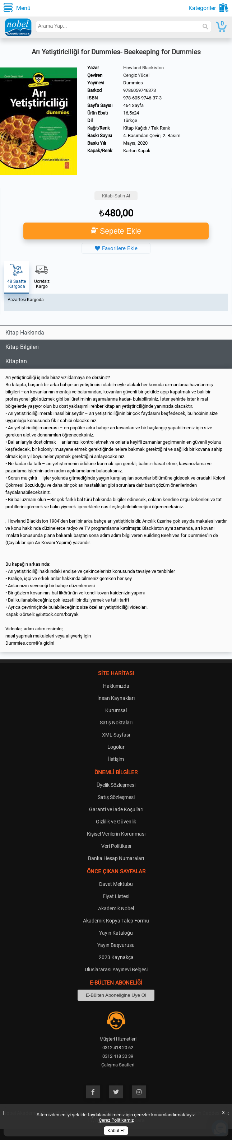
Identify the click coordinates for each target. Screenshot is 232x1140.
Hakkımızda (116, 686)
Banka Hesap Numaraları (116, 858)
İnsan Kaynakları (116, 698)
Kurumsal (116, 710)
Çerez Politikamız (116, 1120)
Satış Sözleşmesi (116, 797)
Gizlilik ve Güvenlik (116, 821)
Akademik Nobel (116, 908)
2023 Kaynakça (116, 957)
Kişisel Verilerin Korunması (116, 834)
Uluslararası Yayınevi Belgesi (116, 969)
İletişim (116, 759)
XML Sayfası (116, 735)
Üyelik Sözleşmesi (116, 785)
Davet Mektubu (116, 884)
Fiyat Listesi (116, 896)
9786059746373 (139, 90)
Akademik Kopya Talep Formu (116, 921)
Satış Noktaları (116, 722)
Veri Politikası (116, 846)
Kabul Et (116, 1130)
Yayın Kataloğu (116, 933)
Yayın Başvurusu (116, 945)
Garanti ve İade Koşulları (116, 809)
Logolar (116, 747)
